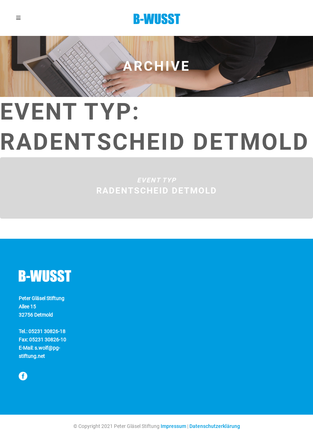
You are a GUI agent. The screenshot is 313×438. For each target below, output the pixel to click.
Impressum (173, 426)
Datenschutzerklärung (214, 426)
